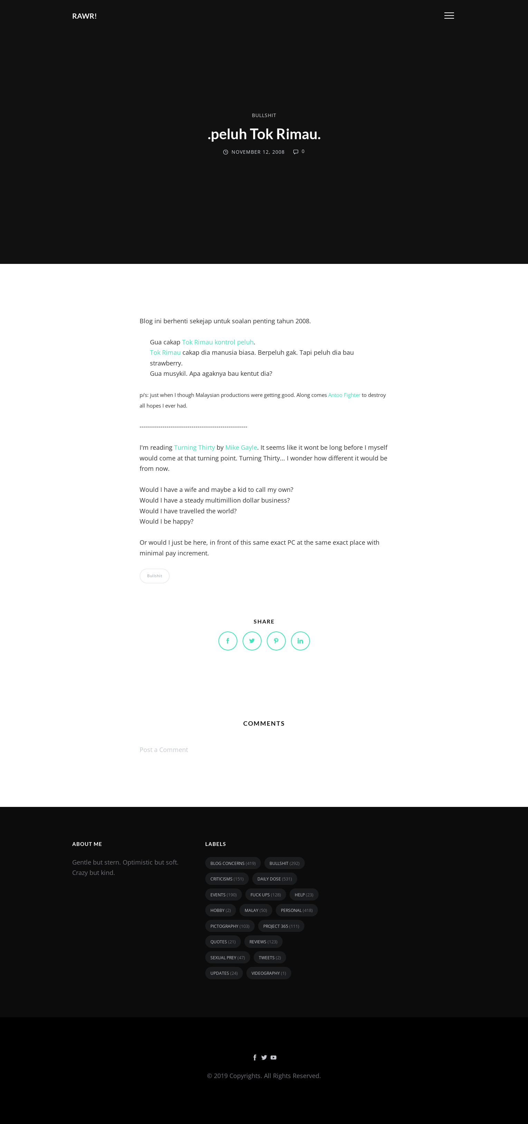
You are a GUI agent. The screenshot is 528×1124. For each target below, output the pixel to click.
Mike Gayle (241, 447)
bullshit (264, 115)
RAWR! (84, 15)
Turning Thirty (194, 447)
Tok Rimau (165, 352)
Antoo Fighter (344, 394)
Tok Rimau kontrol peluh (218, 342)
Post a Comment (164, 749)
